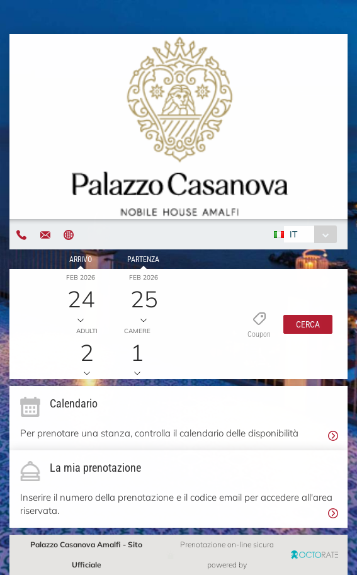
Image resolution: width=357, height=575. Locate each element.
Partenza (143, 259)
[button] (307, 324)
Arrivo (80, 259)
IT (293, 234)
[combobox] (310, 234)
